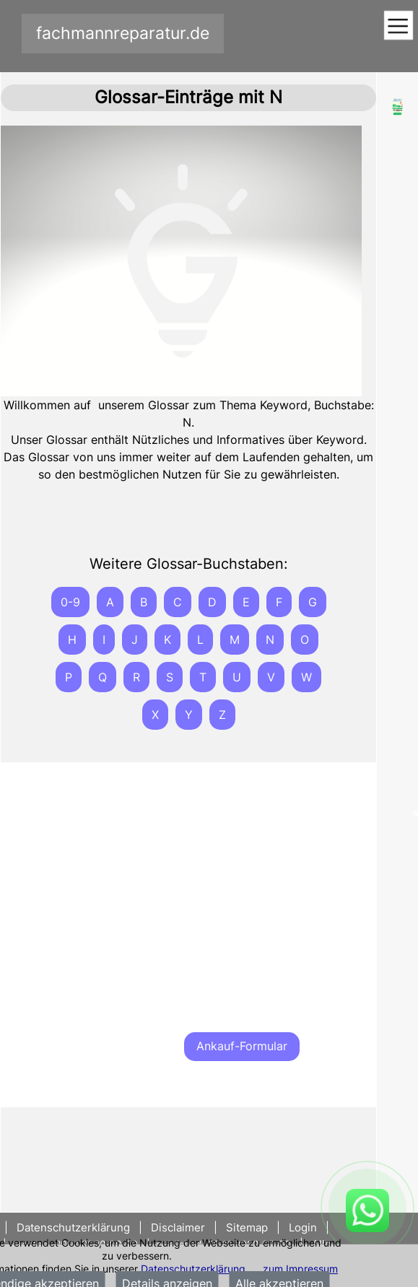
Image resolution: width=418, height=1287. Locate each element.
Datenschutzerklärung (193, 1268)
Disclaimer (178, 1227)
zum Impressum (300, 1268)
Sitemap (247, 1227)
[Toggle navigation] (398, 26)
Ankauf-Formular (241, 1046)
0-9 (70, 602)
